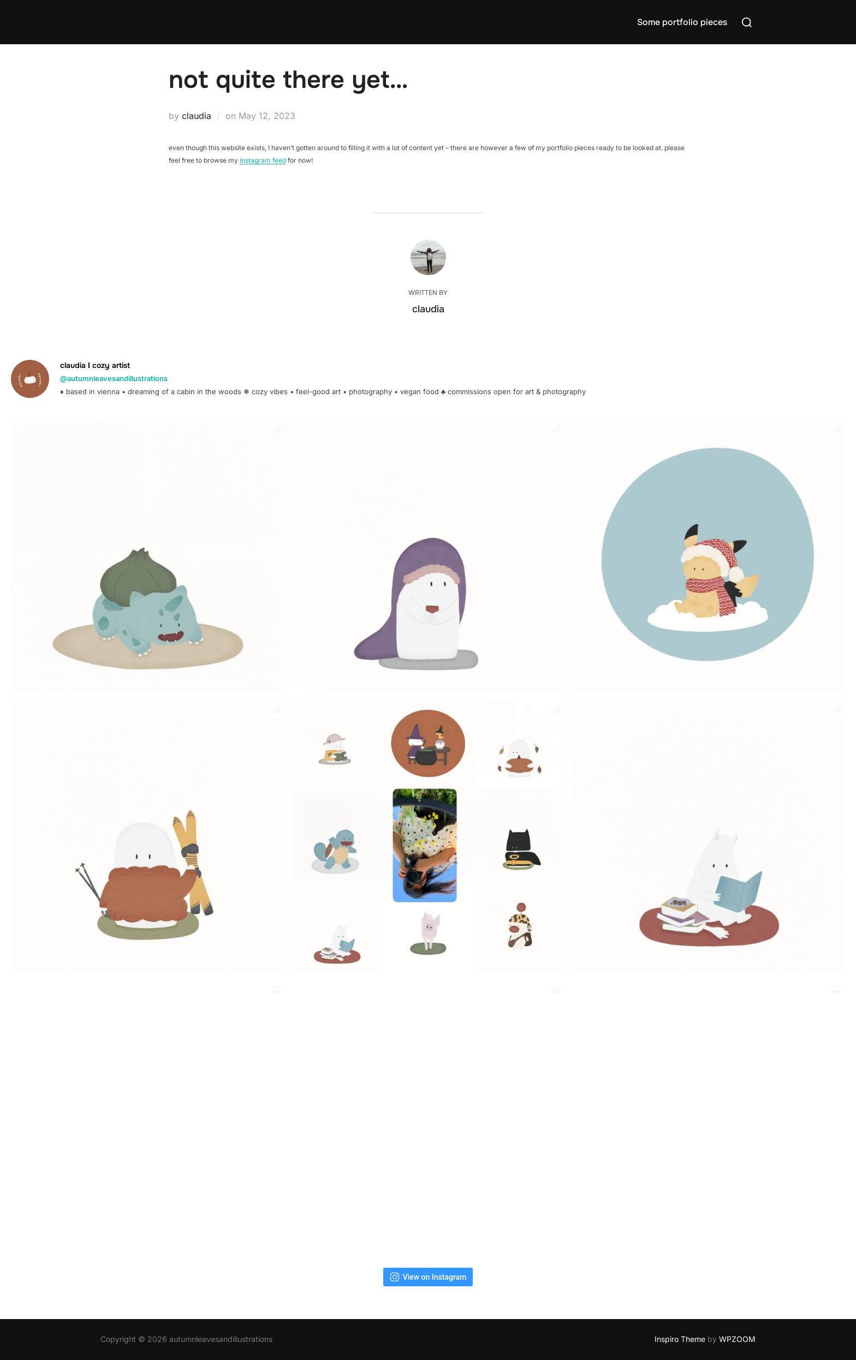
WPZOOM (737, 1339)
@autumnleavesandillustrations (114, 378)
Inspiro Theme (680, 1339)
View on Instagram (428, 1277)
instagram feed (263, 160)
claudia (196, 115)
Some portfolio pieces (682, 22)
